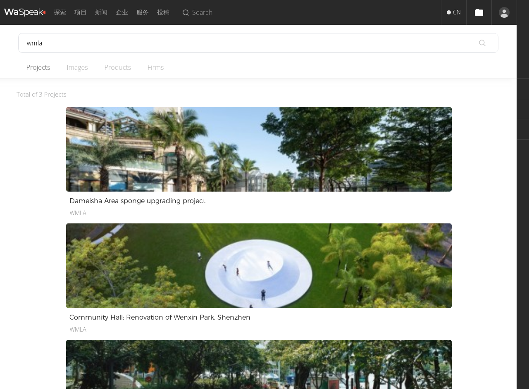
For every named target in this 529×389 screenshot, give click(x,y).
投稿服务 (252, 305)
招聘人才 (252, 325)
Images (82, 67)
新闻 (101, 12)
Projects (40, 67)
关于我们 (111, 305)
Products (125, 67)
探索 (60, 12)
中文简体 (38, 305)
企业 (122, 12)
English (35, 315)
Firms (166, 67)
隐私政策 (181, 325)
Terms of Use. (284, 379)
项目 (80, 12)
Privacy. (253, 379)
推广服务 (252, 315)
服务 (142, 12)
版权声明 (181, 315)
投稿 (163, 12)
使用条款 (181, 305)
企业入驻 (252, 335)
